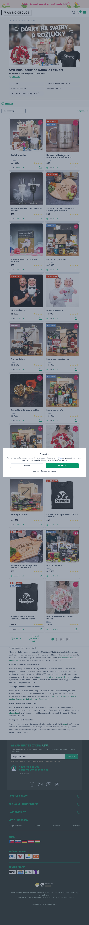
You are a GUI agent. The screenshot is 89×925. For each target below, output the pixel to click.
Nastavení (27, 465)
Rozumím (62, 465)
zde (54, 471)
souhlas (59, 458)
